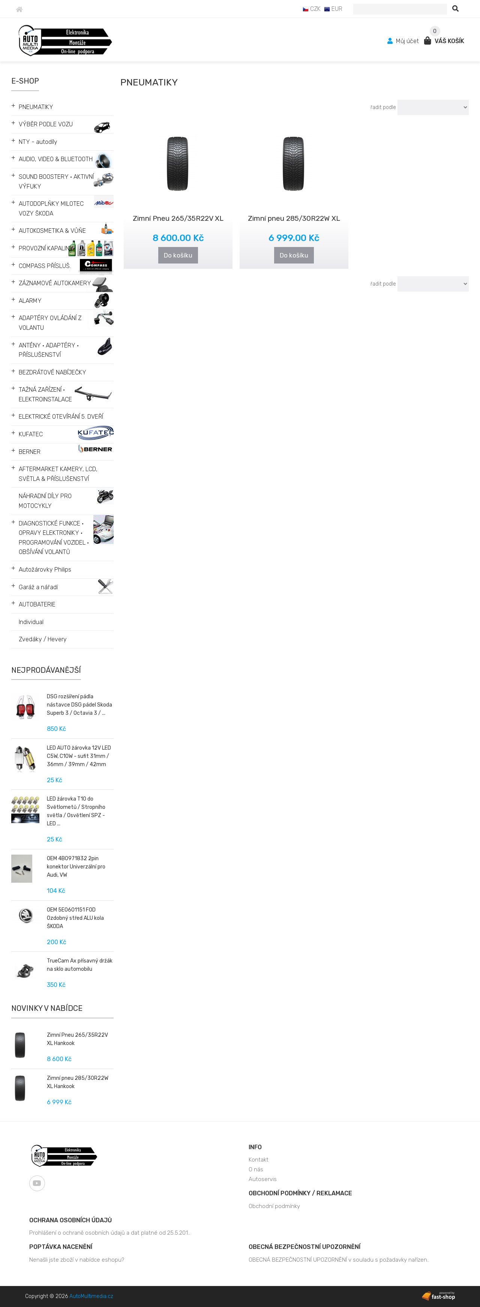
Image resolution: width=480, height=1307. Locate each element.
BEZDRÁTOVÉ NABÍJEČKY (52, 372)
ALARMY (30, 300)
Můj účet (403, 41)
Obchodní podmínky (274, 1206)
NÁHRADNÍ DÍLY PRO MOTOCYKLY (45, 501)
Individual (31, 622)
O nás (256, 1169)
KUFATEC (31, 434)
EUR (333, 8)
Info (255, 1147)
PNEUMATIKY (36, 107)
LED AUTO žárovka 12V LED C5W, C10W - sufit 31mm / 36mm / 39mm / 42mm (79, 756)
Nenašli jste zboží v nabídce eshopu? (76, 1259)
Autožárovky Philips (45, 569)
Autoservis (263, 1179)
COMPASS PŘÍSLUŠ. (45, 265)
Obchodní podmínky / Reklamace (300, 1193)
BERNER (29, 451)
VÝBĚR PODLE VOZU (46, 124)
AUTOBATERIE (37, 604)
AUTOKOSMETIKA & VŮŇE (52, 230)
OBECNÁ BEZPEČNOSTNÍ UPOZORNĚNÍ (304, 1246)
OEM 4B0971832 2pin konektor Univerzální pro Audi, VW (76, 866)
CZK (312, 8)
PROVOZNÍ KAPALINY (46, 248)
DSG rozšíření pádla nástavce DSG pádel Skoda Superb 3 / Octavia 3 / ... (79, 704)
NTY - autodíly (38, 141)
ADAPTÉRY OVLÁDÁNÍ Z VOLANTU (50, 322)
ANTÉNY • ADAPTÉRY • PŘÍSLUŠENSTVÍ (49, 350)
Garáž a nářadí (38, 587)
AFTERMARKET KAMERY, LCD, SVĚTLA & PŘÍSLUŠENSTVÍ (58, 474)
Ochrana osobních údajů (70, 1220)
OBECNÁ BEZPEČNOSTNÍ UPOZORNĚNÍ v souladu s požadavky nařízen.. (339, 1259)
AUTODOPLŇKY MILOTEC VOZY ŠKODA (51, 208)
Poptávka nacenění (60, 1246)
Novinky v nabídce (46, 1008)
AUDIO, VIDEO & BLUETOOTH (56, 159)
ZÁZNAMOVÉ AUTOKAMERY (55, 283)
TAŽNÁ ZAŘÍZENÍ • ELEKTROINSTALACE (45, 394)
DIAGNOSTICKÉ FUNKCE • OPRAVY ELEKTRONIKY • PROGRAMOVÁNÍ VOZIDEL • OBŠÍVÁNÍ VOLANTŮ (54, 538)
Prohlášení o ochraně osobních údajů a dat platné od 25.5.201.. (109, 1232)
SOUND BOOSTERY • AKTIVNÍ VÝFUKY (56, 181)
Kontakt (258, 1159)
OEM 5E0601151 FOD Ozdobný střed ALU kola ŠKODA (75, 918)
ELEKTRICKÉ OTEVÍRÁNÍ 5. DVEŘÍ (61, 416)
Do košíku (178, 255)
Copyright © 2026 (69, 1296)
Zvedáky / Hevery (43, 639)
